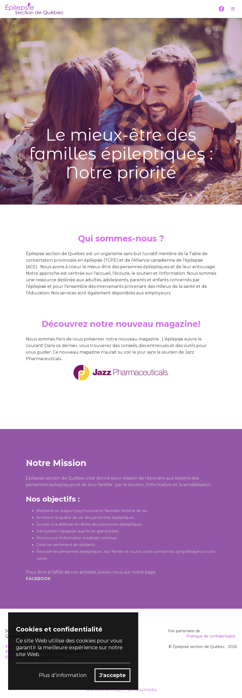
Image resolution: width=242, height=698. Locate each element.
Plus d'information (63, 675)
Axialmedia (145, 689)
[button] (233, 9)
